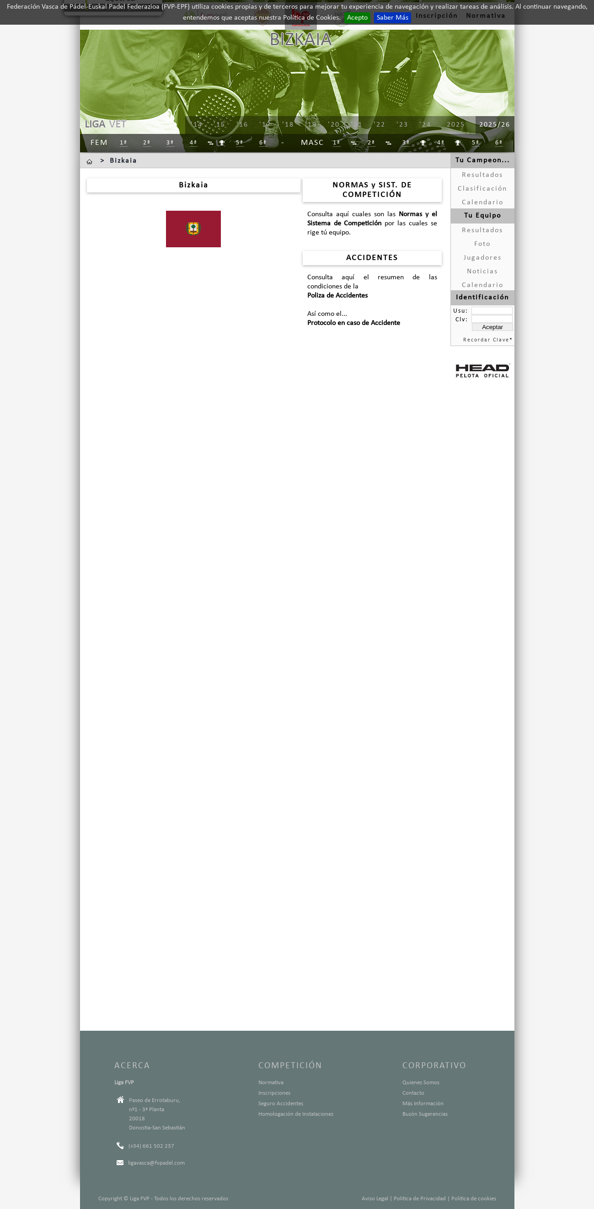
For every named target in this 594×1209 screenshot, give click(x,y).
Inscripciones (274, 1093)
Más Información (423, 1104)
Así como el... (372, 319)
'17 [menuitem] (265, 124)
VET (117, 124)
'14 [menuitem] (197, 124)
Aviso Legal (375, 1199)
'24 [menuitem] (425, 124)
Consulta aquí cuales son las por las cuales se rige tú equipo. (372, 223)
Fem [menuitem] (99, 143)
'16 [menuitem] (242, 124)
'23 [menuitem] (402, 124)
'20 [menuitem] (334, 124)
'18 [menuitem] (288, 124)
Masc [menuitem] (312, 143)
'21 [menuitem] (357, 124)
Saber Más (392, 17)
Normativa (271, 1083)
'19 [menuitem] (311, 124)
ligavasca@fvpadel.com (156, 1163)
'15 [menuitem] (219, 124)
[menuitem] (211, 143)
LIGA (95, 124)
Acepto (357, 17)
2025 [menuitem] (456, 124)
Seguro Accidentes (280, 1104)
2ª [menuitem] (147, 142)
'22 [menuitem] (379, 124)
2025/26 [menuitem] (494, 124)
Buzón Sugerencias (425, 1114)
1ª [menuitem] (124, 142)
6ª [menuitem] (263, 142)
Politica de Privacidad (420, 1199)
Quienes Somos (420, 1083)
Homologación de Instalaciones (295, 1114)
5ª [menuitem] (240, 142)
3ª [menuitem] (170, 142)
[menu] (333, 125)
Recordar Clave (486, 340)
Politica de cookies (473, 1199)
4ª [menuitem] (194, 142)
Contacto (413, 1093)
